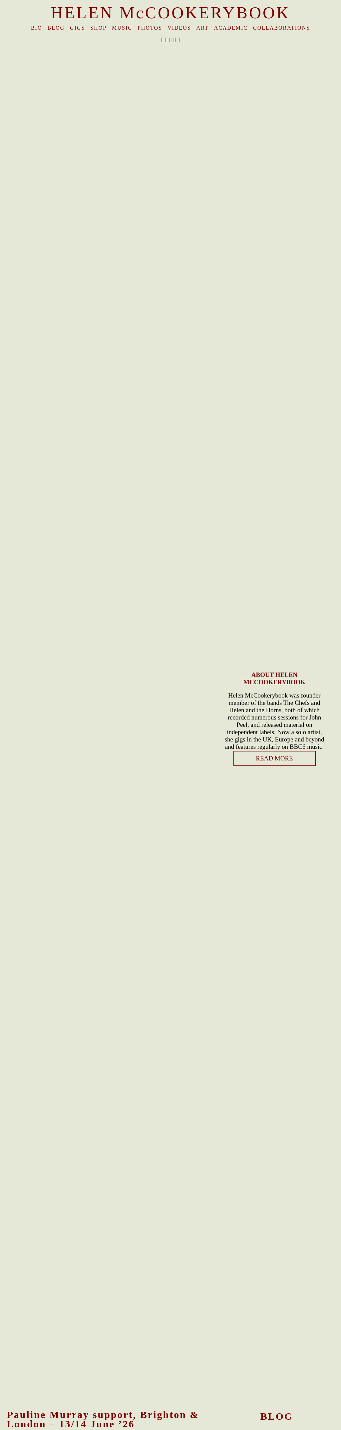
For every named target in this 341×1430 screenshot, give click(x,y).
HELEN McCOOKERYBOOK (170, 12)
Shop (98, 28)
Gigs (77, 28)
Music (122, 28)
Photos (150, 28)
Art (202, 28)
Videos (179, 28)
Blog (56, 28)
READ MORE (274, 758)
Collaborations (281, 28)
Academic (231, 28)
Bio (36, 28)
